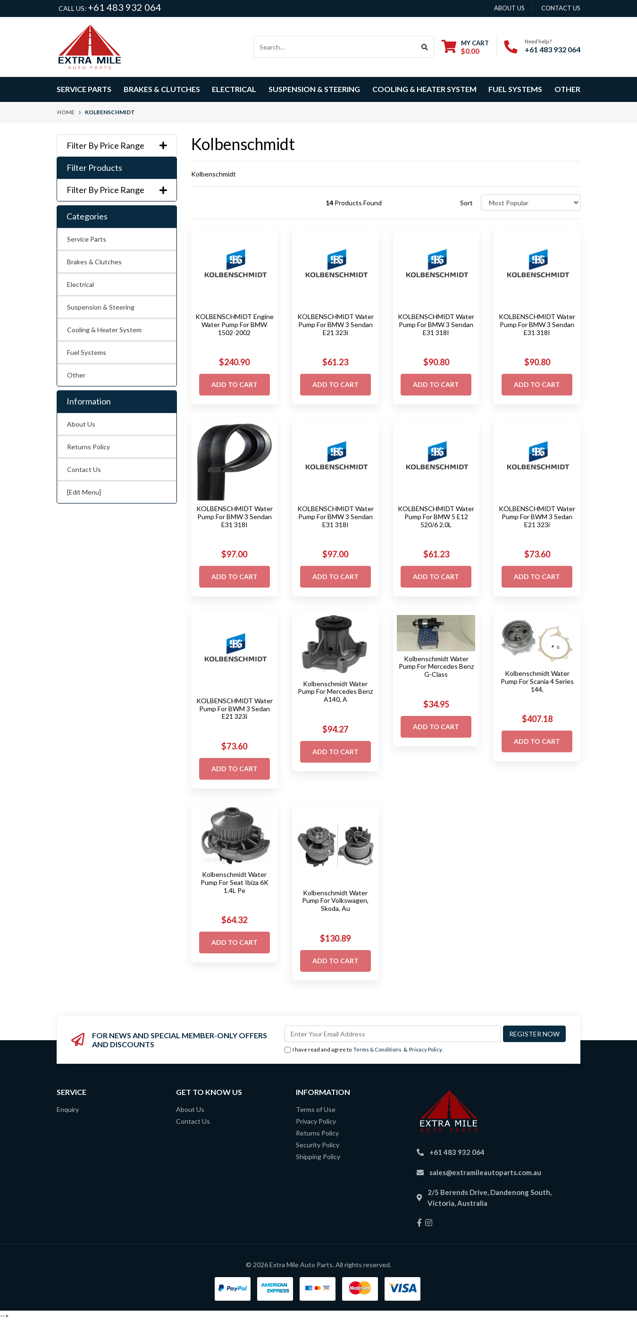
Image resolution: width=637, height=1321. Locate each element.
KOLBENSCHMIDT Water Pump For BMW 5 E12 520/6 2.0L (436, 517)
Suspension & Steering (100, 307)
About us (509, 8)
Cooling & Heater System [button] (424, 88)
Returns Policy (88, 447)
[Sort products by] (530, 202)
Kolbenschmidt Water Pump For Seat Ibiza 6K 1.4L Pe (234, 882)
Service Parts (86, 239)
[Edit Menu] (84, 492)
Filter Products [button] (94, 168)
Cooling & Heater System (104, 330)
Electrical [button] (234, 88)
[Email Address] (393, 1034)
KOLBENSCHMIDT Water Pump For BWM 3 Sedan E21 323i (537, 517)
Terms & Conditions (377, 1049)
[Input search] (334, 47)
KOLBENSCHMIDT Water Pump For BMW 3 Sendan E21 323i (335, 324)
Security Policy (317, 1145)
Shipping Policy (318, 1157)
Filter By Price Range (117, 146)
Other (567, 88)
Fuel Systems (86, 352)
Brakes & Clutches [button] (162, 88)
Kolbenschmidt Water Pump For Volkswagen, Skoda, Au (335, 901)
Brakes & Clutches (94, 262)
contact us (560, 8)
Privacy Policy (425, 1049)
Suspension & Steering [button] (314, 88)
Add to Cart (234, 384)
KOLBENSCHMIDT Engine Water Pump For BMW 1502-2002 (234, 324)
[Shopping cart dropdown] (465, 47)
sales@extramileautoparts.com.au (485, 1172)
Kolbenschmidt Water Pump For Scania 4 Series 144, (537, 681)
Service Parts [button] (84, 88)
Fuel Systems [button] (515, 88)
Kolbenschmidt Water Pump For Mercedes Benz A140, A (335, 692)
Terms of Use (315, 1109)
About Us (81, 424)
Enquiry (68, 1109)
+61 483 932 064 (124, 7)
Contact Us (84, 469)
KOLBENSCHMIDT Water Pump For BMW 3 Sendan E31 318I (436, 324)
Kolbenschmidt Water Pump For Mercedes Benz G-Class (436, 667)
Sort (466, 203)
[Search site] (425, 47)
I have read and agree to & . (364, 1050)
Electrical (80, 284)
